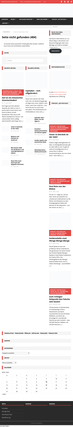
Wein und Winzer (42, 19)
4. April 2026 (15, 155)
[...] (22, 121)
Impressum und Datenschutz (9, 1)
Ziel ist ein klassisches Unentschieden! (13, 95)
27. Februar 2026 (56, 304)
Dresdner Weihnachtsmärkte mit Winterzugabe (41, 130)
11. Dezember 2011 (40, 153)
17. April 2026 (8, 103)
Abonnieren (55, 51)
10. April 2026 (15, 130)
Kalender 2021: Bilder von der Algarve (39, 119)
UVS (45, 1)
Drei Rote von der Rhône (60, 184)
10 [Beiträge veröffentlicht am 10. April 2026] (46, 382)
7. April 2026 (15, 142)
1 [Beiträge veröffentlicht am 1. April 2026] (26, 378)
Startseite (4, 19)
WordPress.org (6, 417)
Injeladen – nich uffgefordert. (32, 91)
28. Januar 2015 (31, 96)
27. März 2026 (55, 191)
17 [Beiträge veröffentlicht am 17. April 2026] (46, 385)
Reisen (13, 19)
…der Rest (5, 23)
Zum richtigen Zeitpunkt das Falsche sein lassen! (60, 295)
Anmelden (5, 408)
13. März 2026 (55, 243)
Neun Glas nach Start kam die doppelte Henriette (17, 162)
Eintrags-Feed (6, 411)
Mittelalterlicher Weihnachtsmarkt (40, 150)
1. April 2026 (15, 166)
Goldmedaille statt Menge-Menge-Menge (60, 236)
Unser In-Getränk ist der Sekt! (16, 127)
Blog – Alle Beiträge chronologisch (30, 1)
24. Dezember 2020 (40, 123)
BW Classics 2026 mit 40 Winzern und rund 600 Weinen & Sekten (17, 150)
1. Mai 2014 (39, 144)
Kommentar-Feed (7, 414)
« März (4, 394)
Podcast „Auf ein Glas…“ (59, 19)
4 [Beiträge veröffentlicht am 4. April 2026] (56, 378)
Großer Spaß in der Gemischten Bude (41, 141)
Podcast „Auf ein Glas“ (60, 103)
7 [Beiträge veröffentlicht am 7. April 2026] (16, 382)
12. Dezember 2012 (40, 134)
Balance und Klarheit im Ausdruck (15, 138)
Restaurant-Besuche (25, 19)
